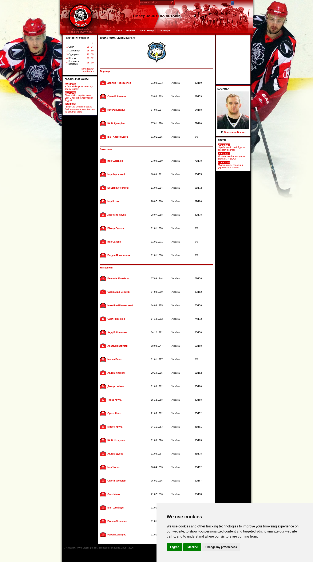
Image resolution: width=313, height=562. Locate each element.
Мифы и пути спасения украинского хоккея (230, 165)
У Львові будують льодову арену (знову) (79, 86)
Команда (223, 88)
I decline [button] (192, 547)
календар (88, 68)
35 (92, 54)
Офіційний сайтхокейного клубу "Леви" (80, 30)
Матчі (118, 30)
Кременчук (74, 50)
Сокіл (71, 47)
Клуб (108, 30)
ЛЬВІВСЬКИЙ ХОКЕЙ (76, 79)
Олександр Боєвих (235, 132)
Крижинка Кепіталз (73, 62)
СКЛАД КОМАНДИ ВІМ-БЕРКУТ (117, 38)
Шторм (72, 58)
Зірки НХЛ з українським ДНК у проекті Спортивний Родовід (79, 96)
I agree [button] (174, 547)
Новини (130, 30)
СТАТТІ (222, 140)
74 (92, 47)
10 (92, 62)
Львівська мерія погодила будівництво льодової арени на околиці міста (80, 108)
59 (92, 50)
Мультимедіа (146, 30)
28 (88, 47)
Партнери (164, 30)
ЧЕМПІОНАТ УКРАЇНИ (77, 38)
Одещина (73, 54)
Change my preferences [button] (221, 547)
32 (92, 58)
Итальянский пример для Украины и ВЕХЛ (231, 156)
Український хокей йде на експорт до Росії (231, 147)
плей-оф (88, 71)
